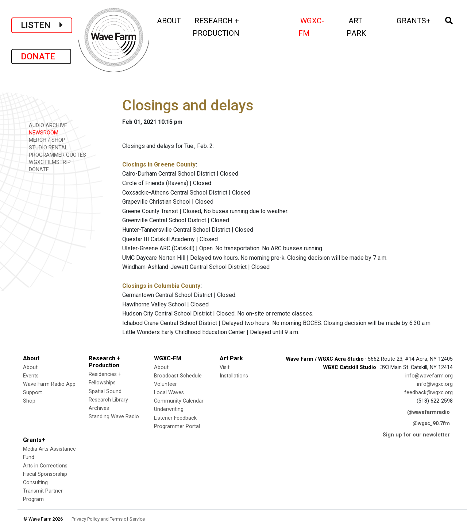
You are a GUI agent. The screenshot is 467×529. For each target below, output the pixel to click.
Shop (29, 401)
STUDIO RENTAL (45, 147)
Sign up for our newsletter (416, 435)
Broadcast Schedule (178, 376)
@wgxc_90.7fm (431, 423)
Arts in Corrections (45, 466)
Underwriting (169, 409)
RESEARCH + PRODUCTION (231, 26)
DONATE (41, 56)
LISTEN (42, 25)
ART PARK (366, 26)
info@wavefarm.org (429, 376)
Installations (234, 376)
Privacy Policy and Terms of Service (108, 519)
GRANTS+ (414, 20)
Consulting (35, 482)
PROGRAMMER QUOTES (55, 154)
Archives (99, 408)
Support (32, 392)
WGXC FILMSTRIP (47, 161)
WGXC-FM (318, 26)
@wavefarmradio (428, 412)
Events (31, 376)
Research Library (108, 400)
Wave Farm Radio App (49, 384)
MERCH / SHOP (44, 139)
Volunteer (165, 384)
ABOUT (169, 20)
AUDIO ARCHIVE (45, 125)
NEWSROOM (41, 132)
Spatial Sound (105, 391)
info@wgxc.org (435, 384)
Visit (224, 367)
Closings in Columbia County (161, 285)
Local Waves (169, 392)
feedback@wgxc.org (428, 392)
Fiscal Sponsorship (45, 474)
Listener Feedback (175, 418)
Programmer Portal (177, 426)
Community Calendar (179, 401)
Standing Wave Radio (114, 417)
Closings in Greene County (159, 164)
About (30, 367)
